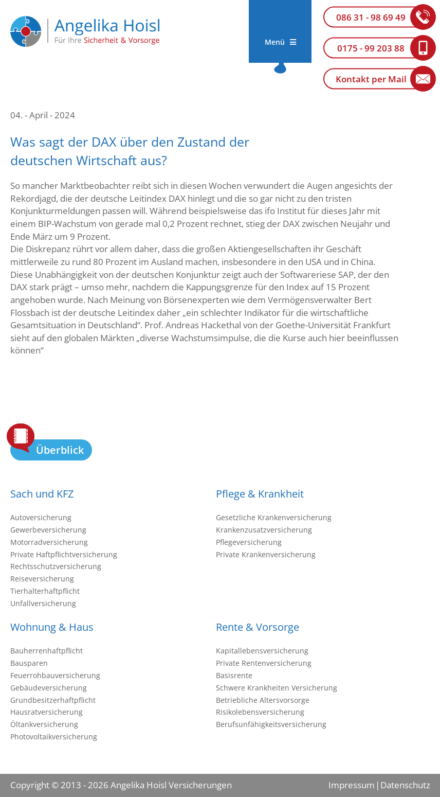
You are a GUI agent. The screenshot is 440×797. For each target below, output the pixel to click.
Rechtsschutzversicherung (55, 566)
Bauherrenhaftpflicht (46, 651)
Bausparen (29, 663)
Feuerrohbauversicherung (55, 675)
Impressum (351, 785)
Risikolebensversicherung (260, 712)
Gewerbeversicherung (48, 530)
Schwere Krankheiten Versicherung (276, 688)
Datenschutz (405, 785)
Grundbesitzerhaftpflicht (53, 700)
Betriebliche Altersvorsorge (262, 700)
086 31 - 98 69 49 (371, 17)
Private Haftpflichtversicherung (63, 554)
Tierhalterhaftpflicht (45, 591)
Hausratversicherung (46, 712)
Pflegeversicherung (249, 542)
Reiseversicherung (42, 578)
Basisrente (234, 675)
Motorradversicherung (49, 542)
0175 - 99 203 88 (371, 48)
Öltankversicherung (44, 724)
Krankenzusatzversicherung (264, 530)
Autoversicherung (40, 517)
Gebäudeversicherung (48, 688)
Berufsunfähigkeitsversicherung (271, 724)
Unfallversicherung (43, 603)
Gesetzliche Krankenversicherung (274, 517)
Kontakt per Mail (371, 79)
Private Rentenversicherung (263, 663)
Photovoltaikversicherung (53, 736)
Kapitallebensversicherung (262, 651)
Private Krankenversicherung (266, 554)
